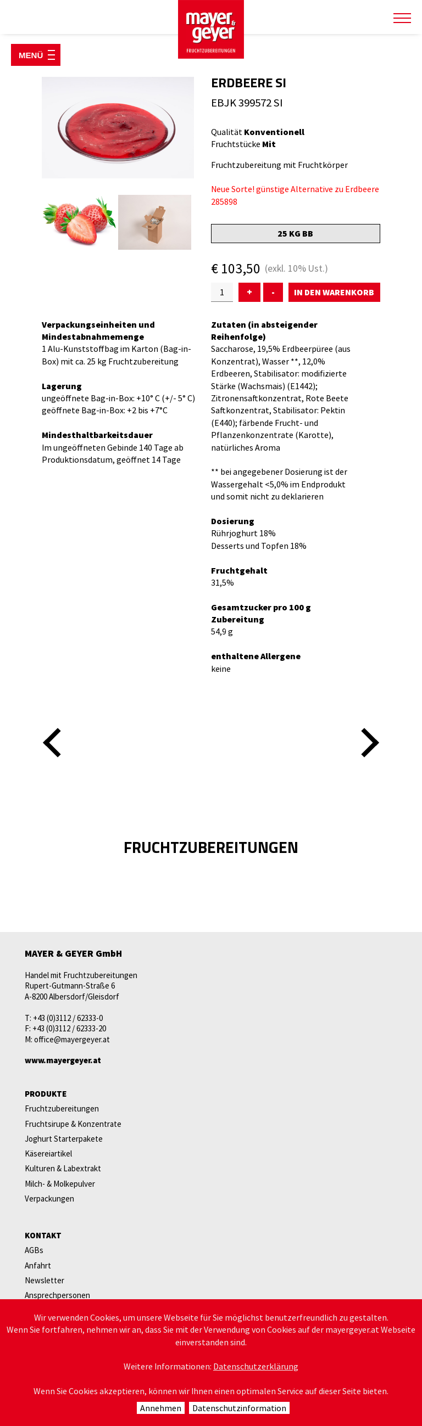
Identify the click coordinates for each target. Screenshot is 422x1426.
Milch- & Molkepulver (60, 1183)
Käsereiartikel (48, 1153)
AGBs (34, 1250)
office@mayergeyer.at (72, 1039)
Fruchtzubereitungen (62, 1108)
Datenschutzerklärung (255, 1366)
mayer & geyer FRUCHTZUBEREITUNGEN (211, 29)
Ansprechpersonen (57, 1295)
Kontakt (43, 1235)
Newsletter (44, 1280)
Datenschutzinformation (239, 1407)
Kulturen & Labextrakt (63, 1168)
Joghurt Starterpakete (64, 1138)
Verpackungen (49, 1198)
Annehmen (160, 1407)
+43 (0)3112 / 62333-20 (69, 1028)
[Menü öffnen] (35, 55)
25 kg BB (295, 233)
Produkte (45, 1093)
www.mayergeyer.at (63, 1060)
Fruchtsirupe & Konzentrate (73, 1124)
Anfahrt (38, 1265)
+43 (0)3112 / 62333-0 (68, 1018)
